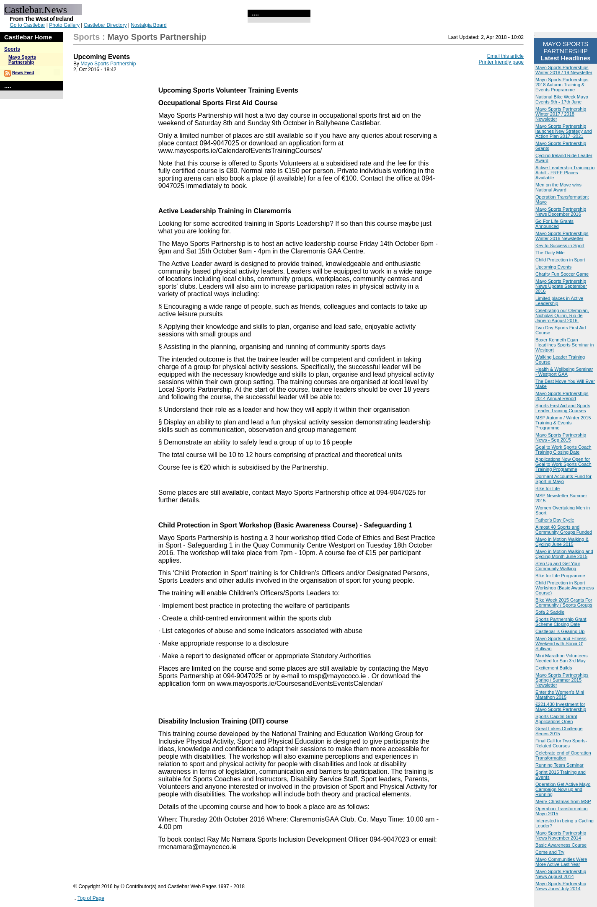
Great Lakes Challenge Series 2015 (559, 731)
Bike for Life (547, 488)
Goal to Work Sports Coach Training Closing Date (563, 449)
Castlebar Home (28, 37)
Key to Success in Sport (559, 245)
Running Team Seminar (559, 764)
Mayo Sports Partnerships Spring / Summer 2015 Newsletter (562, 679)
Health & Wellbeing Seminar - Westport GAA (564, 372)
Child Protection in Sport (560, 259)
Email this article (505, 56)
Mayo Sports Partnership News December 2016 (560, 212)
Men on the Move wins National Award (558, 187)
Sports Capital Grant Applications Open (556, 719)
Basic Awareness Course (561, 845)
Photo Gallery (64, 25)
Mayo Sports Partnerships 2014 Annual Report (562, 396)
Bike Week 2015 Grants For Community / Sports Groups (563, 602)
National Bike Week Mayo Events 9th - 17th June (561, 99)
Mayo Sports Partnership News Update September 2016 (561, 286)
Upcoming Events (553, 266)
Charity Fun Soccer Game (562, 273)
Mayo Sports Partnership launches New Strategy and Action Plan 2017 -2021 (563, 131)
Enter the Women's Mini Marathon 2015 (559, 695)
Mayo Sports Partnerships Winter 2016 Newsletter (562, 236)
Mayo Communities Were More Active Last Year (561, 862)
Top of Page (91, 898)
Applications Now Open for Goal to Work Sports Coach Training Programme (563, 464)
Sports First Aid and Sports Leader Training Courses (562, 408)
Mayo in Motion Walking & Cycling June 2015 (562, 542)
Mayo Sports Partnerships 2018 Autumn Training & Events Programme (562, 84)
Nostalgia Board (148, 25)
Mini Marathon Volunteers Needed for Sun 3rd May (561, 658)
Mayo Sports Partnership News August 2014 (560, 874)
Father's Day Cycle (554, 519)
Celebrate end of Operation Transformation (563, 755)
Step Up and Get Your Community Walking (557, 566)
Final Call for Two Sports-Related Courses (561, 743)
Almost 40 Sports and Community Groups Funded (563, 530)
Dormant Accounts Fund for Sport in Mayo (563, 479)
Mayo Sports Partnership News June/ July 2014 (560, 886)
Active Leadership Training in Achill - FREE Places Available (564, 172)
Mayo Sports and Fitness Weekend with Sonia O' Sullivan (561, 643)
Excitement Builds (553, 667)
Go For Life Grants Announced (554, 224)
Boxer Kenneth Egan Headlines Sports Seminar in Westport (564, 344)
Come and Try (549, 852)
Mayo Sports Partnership (22, 59)
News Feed (23, 72)
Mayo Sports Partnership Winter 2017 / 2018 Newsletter (560, 113)
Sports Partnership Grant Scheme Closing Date (561, 622)
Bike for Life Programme (560, 575)
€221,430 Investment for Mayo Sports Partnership (560, 707)
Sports (12, 49)
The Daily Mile (550, 252)
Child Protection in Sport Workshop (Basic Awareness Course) (564, 587)
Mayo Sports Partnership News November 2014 (560, 835)
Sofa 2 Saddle (549, 612)
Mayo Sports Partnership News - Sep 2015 (560, 437)
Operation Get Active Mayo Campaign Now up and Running (562, 789)
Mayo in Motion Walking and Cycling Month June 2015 (564, 554)
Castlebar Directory (105, 25)
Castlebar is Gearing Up (559, 631)
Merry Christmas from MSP (563, 801)
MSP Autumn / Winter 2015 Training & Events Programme (563, 422)
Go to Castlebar (27, 25)
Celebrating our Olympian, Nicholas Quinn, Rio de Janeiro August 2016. (562, 315)
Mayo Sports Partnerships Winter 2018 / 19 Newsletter (563, 70)
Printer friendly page (501, 62)
